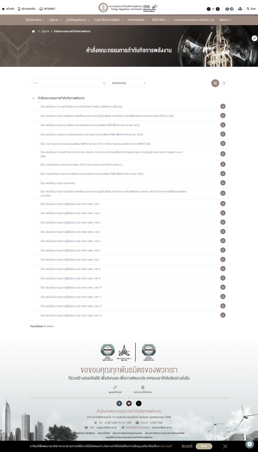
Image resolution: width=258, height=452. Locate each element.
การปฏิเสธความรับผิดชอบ (84, 433)
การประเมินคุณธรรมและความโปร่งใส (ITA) (194, 20)
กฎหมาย (45, 31)
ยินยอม (204, 446)
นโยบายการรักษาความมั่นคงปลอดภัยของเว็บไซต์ (164, 433)
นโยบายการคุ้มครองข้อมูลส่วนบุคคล (127, 433)
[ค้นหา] (69, 83)
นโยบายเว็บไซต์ (104, 433)
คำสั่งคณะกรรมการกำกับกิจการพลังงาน (72, 31)
